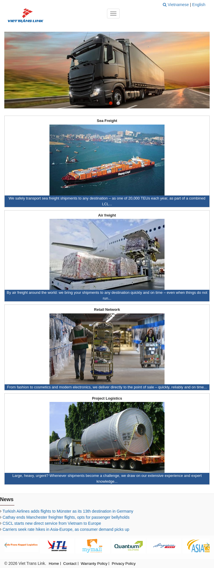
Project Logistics (107, 398)
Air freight (107, 215)
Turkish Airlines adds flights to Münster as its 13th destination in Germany (68, 511)
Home (54, 563)
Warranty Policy (94, 563)
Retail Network (107, 310)
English (198, 4)
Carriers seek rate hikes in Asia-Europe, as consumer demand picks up (66, 529)
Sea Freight (107, 121)
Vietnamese (179, 4)
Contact (70, 563)
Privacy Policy (123, 563)
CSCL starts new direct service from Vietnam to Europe (52, 523)
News (7, 499)
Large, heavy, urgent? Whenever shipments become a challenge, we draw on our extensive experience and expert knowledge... (107, 478)
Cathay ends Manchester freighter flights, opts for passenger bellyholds (66, 517)
